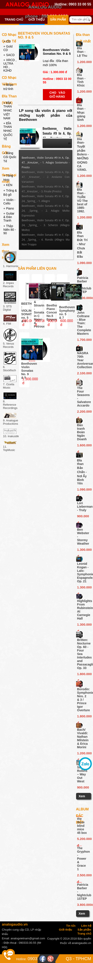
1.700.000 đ (83, 340)
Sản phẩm (58, 19)
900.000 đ (83, 516)
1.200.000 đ (83, 754)
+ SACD (9, 55)
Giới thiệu (36, 19)
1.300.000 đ (83, 550)
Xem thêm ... (82, 802)
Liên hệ (86, 925)
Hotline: (21, 959)
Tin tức (71, 925)
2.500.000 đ (82, 875)
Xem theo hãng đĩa (9, 245)
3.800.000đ (83, 298)
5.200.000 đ (82, 839)
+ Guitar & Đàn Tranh (8, 217)
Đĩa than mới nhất (83, 35)
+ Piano (8, 208)
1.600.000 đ (83, 446)
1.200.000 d (83, 62)
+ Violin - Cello (9, 201)
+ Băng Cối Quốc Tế (9, 157)
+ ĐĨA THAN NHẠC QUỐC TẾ (8, 131)
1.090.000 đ (83, 263)
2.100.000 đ (83, 374)
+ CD (6, 41)
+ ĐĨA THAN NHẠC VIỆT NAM (7, 110)
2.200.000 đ (83, 412)
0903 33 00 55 (80, 4)
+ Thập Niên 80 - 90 (9, 229)
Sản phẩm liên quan (37, 268)
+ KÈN (7, 185)
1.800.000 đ (83, 674)
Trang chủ (14, 19)
